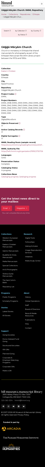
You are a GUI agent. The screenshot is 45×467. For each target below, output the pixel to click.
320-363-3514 (7, 400)
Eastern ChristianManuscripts (9, 245)
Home (3, 14)
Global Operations (32, 301)
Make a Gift (7, 371)
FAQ (27, 324)
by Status (22, 35)
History (28, 297)
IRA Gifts (6, 350)
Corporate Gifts (9, 367)
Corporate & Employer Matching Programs (10, 360)
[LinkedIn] (18, 406)
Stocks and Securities (11, 345)
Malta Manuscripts (10, 261)
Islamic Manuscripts (10, 251)
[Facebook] (3, 406)
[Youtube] (13, 406)
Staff (27, 305)
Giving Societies (9, 335)
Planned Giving (8, 354)
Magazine (22, 208)
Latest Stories (8, 311)
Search (7, 31)
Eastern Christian (8, 71)
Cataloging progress (9, 177)
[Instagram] (8, 406)
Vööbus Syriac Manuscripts (8, 275)
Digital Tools (30, 238)
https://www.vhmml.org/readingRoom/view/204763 (22, 145)
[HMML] (7, 4)
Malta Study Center (33, 261)
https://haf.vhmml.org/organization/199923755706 (22, 151)
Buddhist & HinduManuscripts (9, 256)
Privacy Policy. (23, 415)
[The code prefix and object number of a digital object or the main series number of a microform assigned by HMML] (15, 94)
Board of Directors (32, 309)
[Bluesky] (23, 406)
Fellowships (29, 242)
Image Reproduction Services (33, 251)
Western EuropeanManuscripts (10, 239)
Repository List (8, 287)
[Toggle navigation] (42, 4)
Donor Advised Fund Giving (11, 340)
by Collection (21, 31)
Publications (30, 320)
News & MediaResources (30, 314)
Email (6, 208)
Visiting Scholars (31, 246)
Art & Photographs (10, 270)
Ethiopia (36, 14)
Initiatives (28, 257)
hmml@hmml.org (22, 400)
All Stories (6, 315)
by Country (36, 31)
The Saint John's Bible (9, 281)
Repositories (25, 14)
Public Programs (9, 297)
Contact (28, 328)
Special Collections (10, 266)
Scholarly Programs (10, 301)
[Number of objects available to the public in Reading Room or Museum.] (24, 130)
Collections (13, 14)
